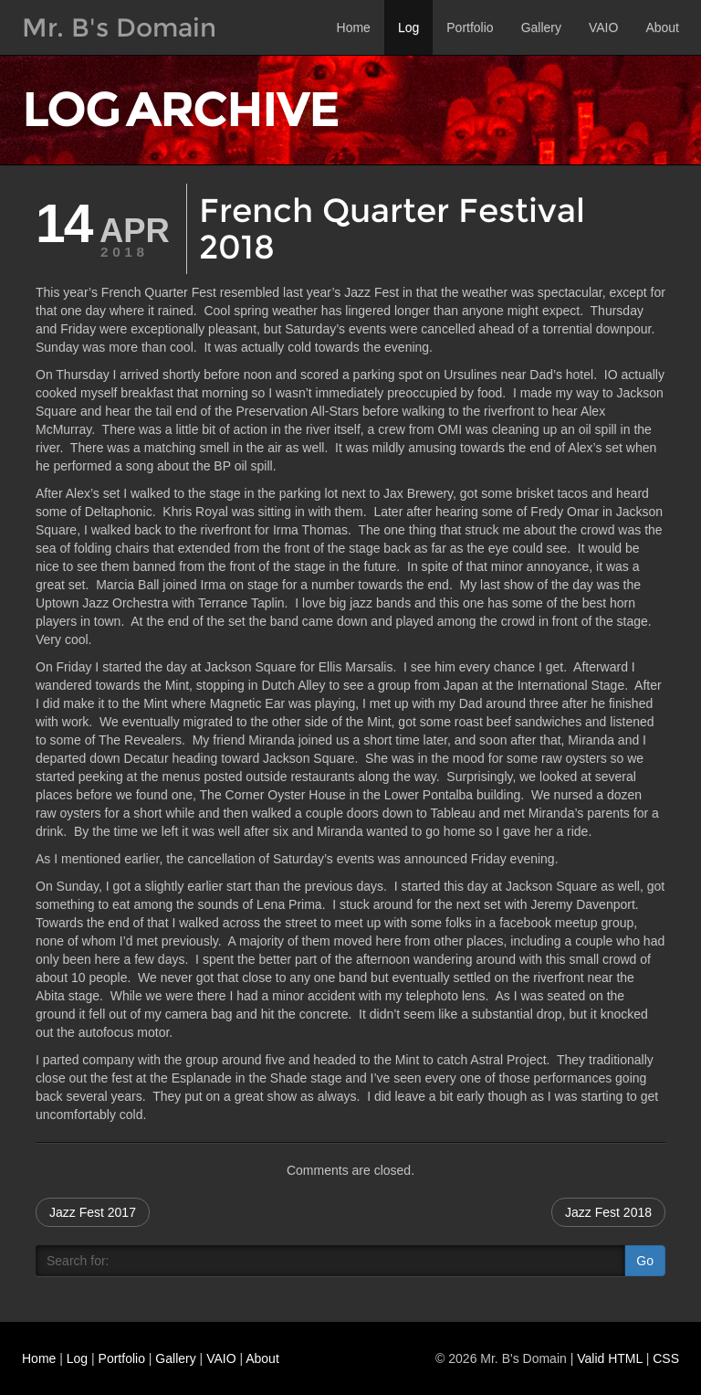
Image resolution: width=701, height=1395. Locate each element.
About (662, 27)
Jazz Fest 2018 (608, 1212)
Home (354, 27)
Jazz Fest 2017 (92, 1212)
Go (645, 1260)
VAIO (603, 27)
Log (408, 27)
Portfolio (469, 27)
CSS (666, 1358)
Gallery (541, 27)
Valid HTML (610, 1358)
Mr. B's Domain (119, 27)
